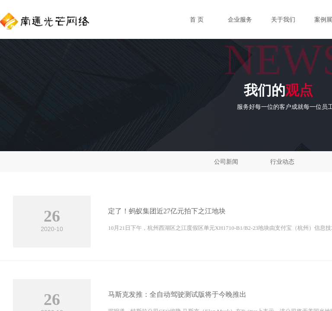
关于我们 (283, 19)
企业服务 (240, 19)
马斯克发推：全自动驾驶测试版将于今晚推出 (177, 294)
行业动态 (282, 161)
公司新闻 (226, 161)
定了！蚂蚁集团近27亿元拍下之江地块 (167, 211)
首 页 (197, 19)
